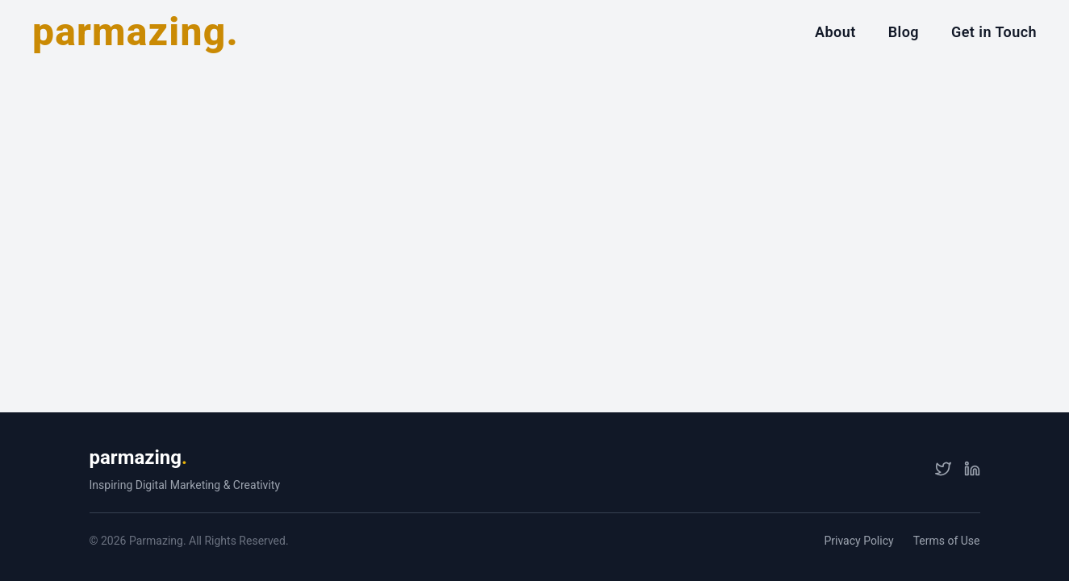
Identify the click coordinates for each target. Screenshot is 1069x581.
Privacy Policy (858, 540)
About (835, 31)
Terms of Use (946, 540)
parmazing (138, 457)
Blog (903, 31)
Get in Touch (994, 31)
